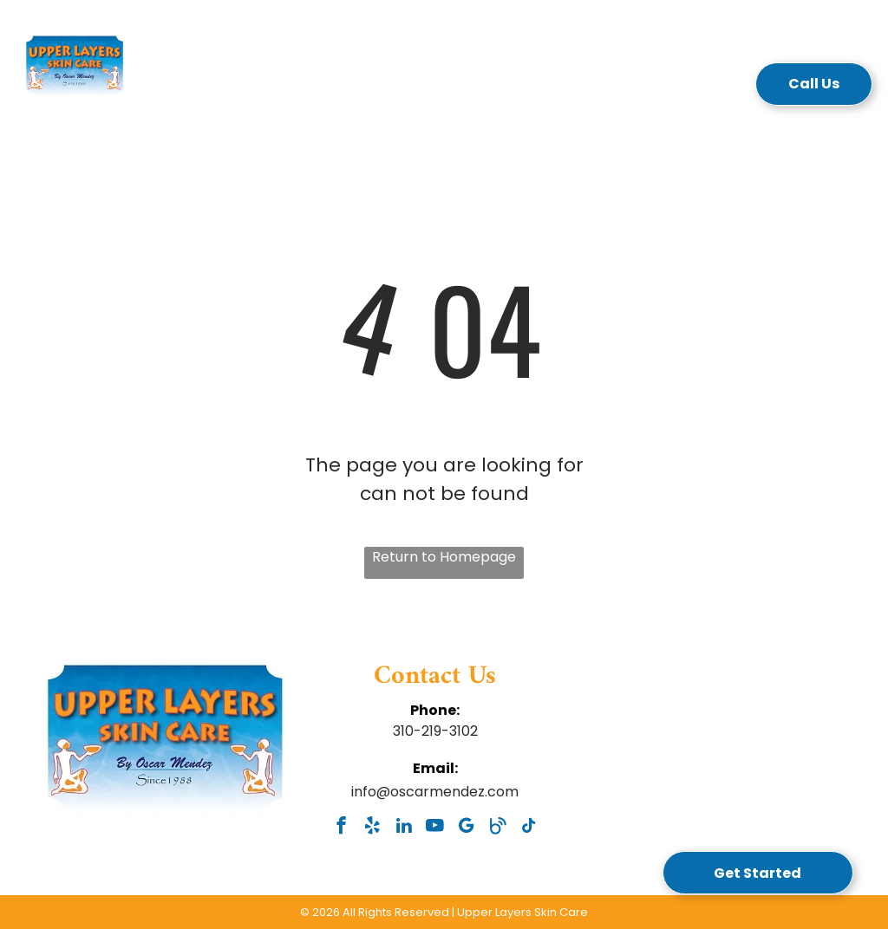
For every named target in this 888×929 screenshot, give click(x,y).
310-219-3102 (435, 731)
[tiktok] (528, 827)
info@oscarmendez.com (435, 792)
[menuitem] (224, 89)
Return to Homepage (444, 557)
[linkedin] (403, 827)
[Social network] (497, 827)
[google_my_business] (466, 827)
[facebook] (341, 827)
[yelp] (372, 827)
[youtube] (434, 827)
